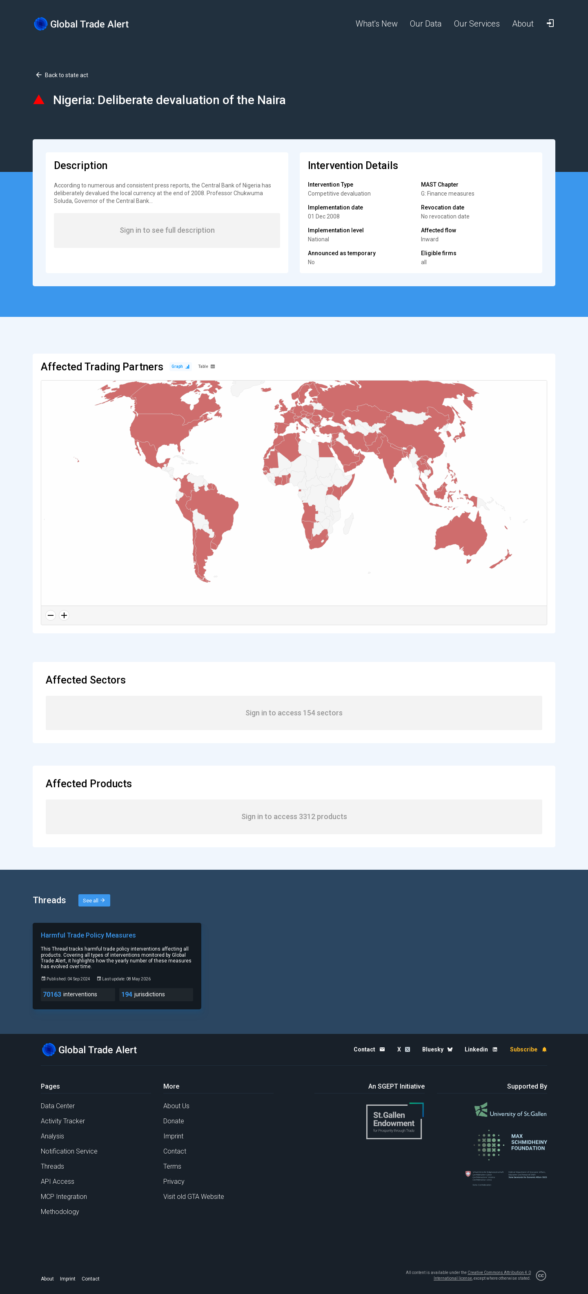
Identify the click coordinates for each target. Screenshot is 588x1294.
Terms (172, 1166)
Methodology (60, 1212)
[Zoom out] (50, 615)
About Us (176, 1106)
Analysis (52, 1136)
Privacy (174, 1181)
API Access (57, 1181)
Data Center (58, 1106)
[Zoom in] (64, 615)
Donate (173, 1121)
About (47, 1279)
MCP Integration (64, 1196)
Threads (52, 1166)
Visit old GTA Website (193, 1196)
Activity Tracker (63, 1121)
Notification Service (69, 1151)
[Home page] (88, 23)
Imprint (173, 1136)
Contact (174, 1151)
